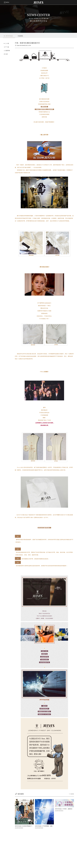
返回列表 (7, 50)
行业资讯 (20, 36)
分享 (6, 54)
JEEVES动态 (9, 36)
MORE (72, 794)
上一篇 (7, 43)
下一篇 (7, 47)
